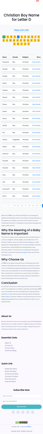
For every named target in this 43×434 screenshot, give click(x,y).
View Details (36, 62)
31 (40, 205)
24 (14, 205)
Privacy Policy (9, 348)
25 (18, 205)
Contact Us (9, 345)
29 (33, 205)
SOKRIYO (28, 426)
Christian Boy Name (11, 374)
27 (25, 205)
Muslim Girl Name (10, 371)
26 (22, 205)
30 (37, 205)
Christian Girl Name (11, 376)
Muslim (25, 252)
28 (29, 205)
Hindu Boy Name (10, 379)
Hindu (7, 296)
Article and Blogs (11, 350)
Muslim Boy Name (11, 369)
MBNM (4, 263)
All (4, 37)
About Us (8, 343)
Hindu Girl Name (10, 381)
